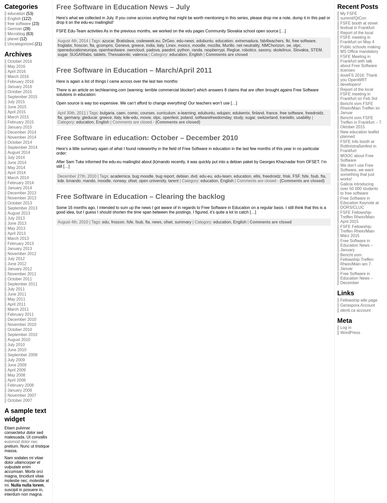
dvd (194, 176)
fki (288, 41)
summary (183, 222)
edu (105, 222)
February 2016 (21, 81)
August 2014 (19, 152)
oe (288, 45)
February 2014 (21, 183)
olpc (297, 45)
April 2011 (17, 304)
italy (160, 45)
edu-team (223, 176)
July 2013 (16, 218)
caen (121, 113)
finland (258, 113)
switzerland (267, 117)
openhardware (112, 50)
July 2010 (16, 345)
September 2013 (22, 208)
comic (133, 113)
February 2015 (21, 122)
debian (182, 176)
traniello (287, 117)
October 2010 (20, 329)
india (150, 45)
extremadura (246, 41)
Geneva (122, 45)
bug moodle (142, 176)
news (157, 222)
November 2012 (22, 254)
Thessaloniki (119, 54)
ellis (257, 176)
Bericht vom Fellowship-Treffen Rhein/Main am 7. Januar (356, 262)
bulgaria (107, 113)
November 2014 (22, 137)
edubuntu (204, 41)
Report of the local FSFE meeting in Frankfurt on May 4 (357, 37)
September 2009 (22, 355)
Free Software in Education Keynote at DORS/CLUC (359, 202)
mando (89, 181)
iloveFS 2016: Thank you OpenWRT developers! (358, 80)
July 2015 (16, 102)
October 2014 (20, 142)
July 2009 (16, 360)
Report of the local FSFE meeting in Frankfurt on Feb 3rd (358, 94)
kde (61, 181)
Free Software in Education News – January (356, 245)
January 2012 (20, 269)
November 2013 (22, 198)
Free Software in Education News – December (356, 278)
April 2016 (17, 71)
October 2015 (20, 92)
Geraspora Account (357, 305)
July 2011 (16, 289)
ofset (132, 181)
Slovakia (300, 50)
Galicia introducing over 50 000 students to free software (359, 188)
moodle (198, 45)
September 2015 (22, 97)
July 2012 (16, 259)
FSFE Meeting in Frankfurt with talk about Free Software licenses (358, 63)
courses (147, 113)
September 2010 (22, 334)
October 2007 (20, 400)
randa (197, 50)
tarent (173, 181)
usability (303, 117)
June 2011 (17, 294)
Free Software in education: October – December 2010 (147, 138)
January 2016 (20, 87)
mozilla (214, 45)
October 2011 (20, 279)
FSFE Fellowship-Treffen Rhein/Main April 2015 (357, 217)
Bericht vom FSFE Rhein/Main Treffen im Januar (360, 108)
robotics (249, 50)
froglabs (65, 45)
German (15, 29)
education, (179, 54)
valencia (139, 54)
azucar (108, 41)
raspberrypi (214, 50)
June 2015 (17, 107)
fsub (314, 176)
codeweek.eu (148, 41)
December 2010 (22, 319)
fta (92, 45)
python (183, 50)
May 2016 (16, 66)
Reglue (233, 50)
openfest (170, 117)
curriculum (166, 113)
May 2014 (16, 167)
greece (137, 45)
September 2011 (22, 284)
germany (72, 117)
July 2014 (16, 157)
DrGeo (168, 41)
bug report (165, 176)
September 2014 (22, 147)
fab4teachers (272, 41)
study (238, 117)
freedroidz (314, 113)
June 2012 (17, 264)
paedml (168, 50)
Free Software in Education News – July (123, 7)
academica (120, 176)
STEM (316, 50)
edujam (223, 113)
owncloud (135, 50)
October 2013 (20, 203)
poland (186, 117)
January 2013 (20, 248)
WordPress (350, 332)
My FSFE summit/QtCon (353, 15)
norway (119, 181)
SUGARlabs (81, 54)
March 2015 (18, 117)
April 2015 (17, 112)
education (16, 13)
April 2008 (17, 380)
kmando (73, 181)
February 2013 (21, 243)
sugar (62, 54)
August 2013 (19, 213)
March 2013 (18, 238)
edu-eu (205, 176)
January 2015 (20, 127)
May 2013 (16, 228)
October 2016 (20, 61)
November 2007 (22, 395)
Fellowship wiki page (358, 300)
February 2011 (21, 314)
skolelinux (282, 50)
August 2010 (19, 340)
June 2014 (17, 162)
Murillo (228, 45)
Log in (345, 327)
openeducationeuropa (77, 50)
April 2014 (17, 173)
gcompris (105, 45)
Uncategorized (21, 44)
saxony (264, 50)
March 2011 (18, 309)
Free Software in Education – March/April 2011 (134, 70)
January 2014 (20, 188)
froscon (80, 45)
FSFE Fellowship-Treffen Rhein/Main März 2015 (357, 231)
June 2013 (17, 223)
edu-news (185, 41)
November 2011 (22, 274)
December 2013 (22, 193)
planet (13, 39)
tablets (100, 54)
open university (152, 181)
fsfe (305, 176)
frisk (286, 176)
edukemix (241, 113)
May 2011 (16, 299)
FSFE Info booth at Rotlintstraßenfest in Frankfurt (358, 146)
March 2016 (18, 76)
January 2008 (20, 390)
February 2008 (21, 385)
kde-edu (130, 117)
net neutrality (248, 45)
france (271, 113)
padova (153, 50)
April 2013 (17, 233)
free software (19, 24)
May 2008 (16, 375)
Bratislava (125, 41)
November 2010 (22, 324)
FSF (296, 176)
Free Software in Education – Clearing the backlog (140, 196)
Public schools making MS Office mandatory (360, 49)
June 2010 (17, 350)
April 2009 (17, 370)
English (14, 18)
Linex (171, 45)
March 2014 (18, 178)
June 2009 (17, 365)
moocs (184, 45)
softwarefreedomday (213, 117)
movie (145, 117)
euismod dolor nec (21, 441)
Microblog (16, 34)
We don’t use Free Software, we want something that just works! (357, 172)
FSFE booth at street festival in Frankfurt (359, 25)
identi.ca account (355, 310)
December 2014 (22, 132)
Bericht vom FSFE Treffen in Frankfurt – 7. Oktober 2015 (361, 122)
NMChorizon (273, 45)
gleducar (89, 117)
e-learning (187, 113)
